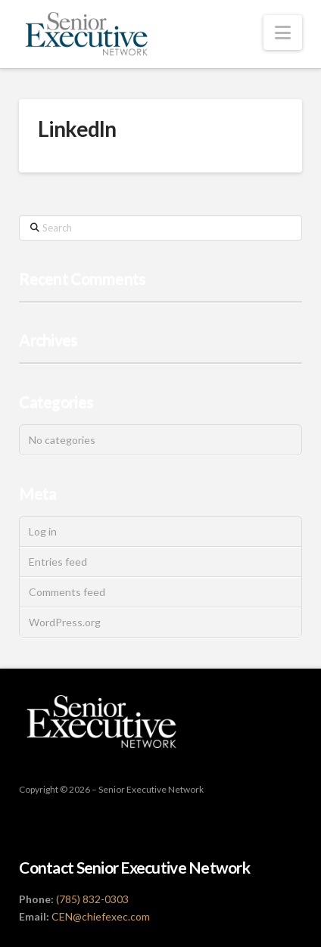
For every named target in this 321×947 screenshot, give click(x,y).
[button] (282, 32)
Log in (43, 531)
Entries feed (58, 561)
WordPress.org (65, 622)
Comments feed (67, 591)
